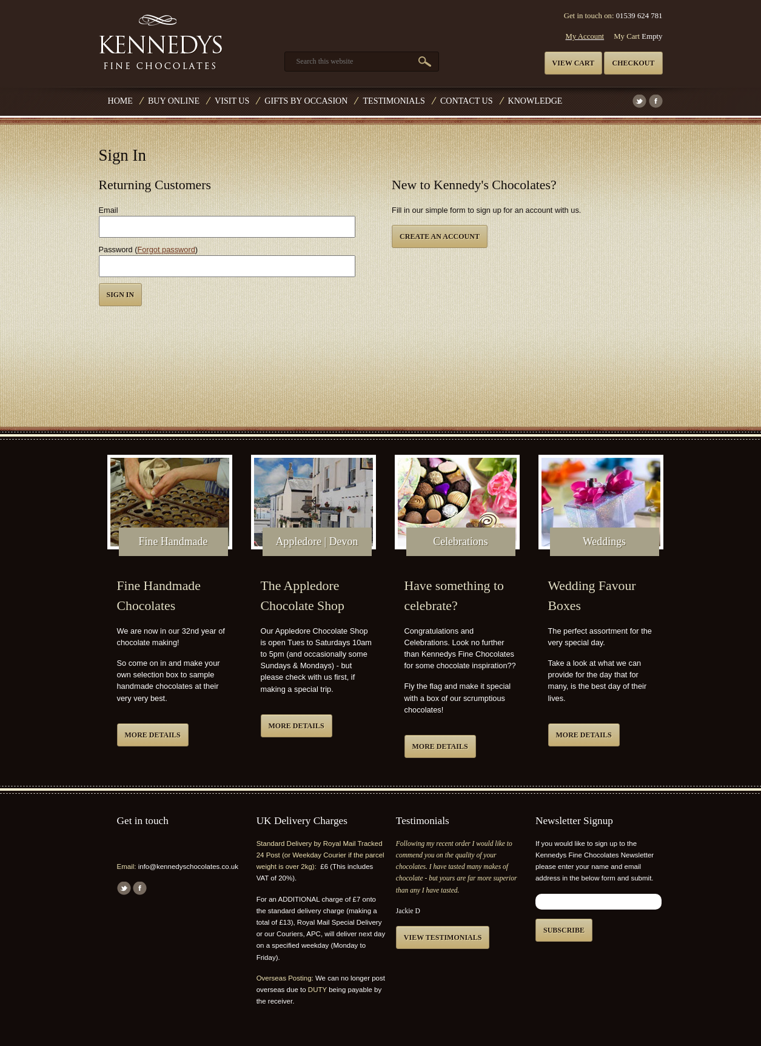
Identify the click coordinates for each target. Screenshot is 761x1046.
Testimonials (393, 101)
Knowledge (535, 101)
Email (108, 210)
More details (153, 735)
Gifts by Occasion (305, 101)
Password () (148, 249)
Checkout (633, 63)
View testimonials (443, 937)
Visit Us (232, 101)
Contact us (466, 101)
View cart (573, 63)
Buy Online (173, 101)
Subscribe (564, 930)
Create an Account (440, 236)
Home (120, 101)
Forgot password (166, 249)
